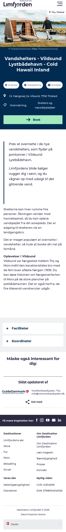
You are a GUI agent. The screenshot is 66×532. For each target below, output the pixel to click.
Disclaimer (10, 490)
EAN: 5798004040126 (49, 490)
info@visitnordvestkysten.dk (48, 393)
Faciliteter (17, 328)
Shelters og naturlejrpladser (45, 105)
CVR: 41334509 (46, 484)
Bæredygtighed (47, 458)
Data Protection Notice (33, 514)
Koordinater (19, 341)
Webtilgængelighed (17, 484)
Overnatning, (18, 105)
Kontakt (42, 470)
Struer (7, 469)
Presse (41, 464)
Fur (6, 452)
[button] (48, 4)
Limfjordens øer (14, 440)
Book (33, 119)
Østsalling (10, 463)
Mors (7, 457)
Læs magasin (45, 452)
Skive (7, 446)
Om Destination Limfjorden (47, 445)
